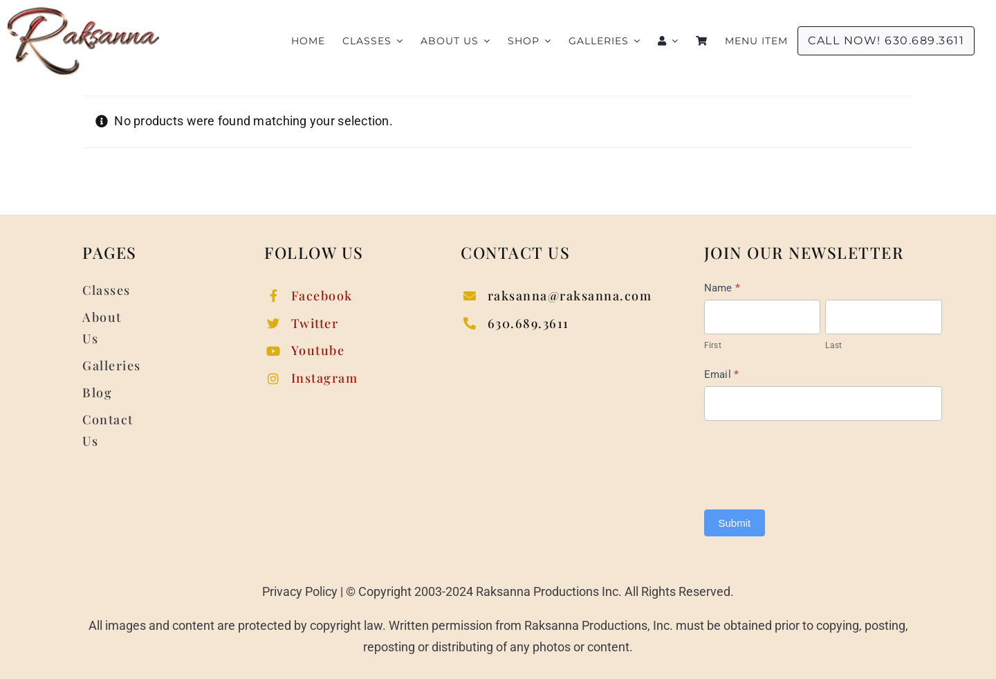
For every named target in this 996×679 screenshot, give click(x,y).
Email (721, 374)
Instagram (324, 378)
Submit (735, 523)
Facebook (322, 295)
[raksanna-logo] (83, 13)
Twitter (315, 323)
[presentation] (809, 462)
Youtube (318, 350)
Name (722, 288)
